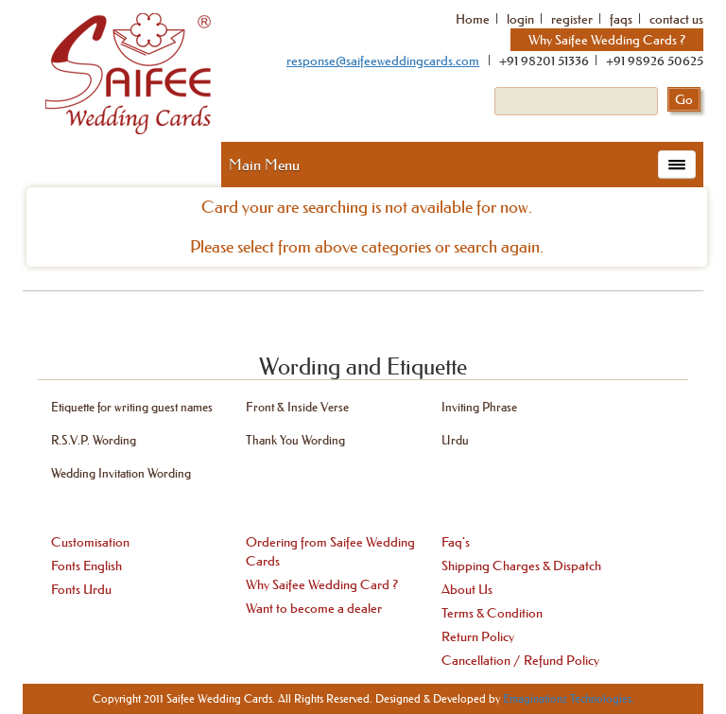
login (520, 18)
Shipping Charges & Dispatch (521, 565)
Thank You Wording (295, 439)
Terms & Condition (492, 612)
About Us (467, 589)
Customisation (90, 541)
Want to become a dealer (314, 608)
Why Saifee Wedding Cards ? (606, 39)
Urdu (455, 439)
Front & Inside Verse (297, 406)
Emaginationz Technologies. (568, 698)
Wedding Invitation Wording (121, 472)
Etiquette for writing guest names (132, 406)
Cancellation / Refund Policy (520, 660)
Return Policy (477, 636)
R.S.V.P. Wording (93, 439)
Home (473, 18)
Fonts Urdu (81, 589)
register (572, 18)
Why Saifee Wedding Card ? (322, 584)
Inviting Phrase (479, 406)
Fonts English (86, 565)
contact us (676, 18)
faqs (621, 18)
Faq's (455, 541)
